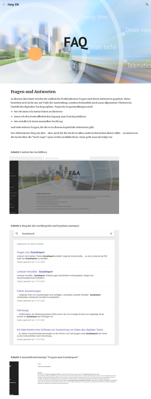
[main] (75, 42)
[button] (4, 4)
